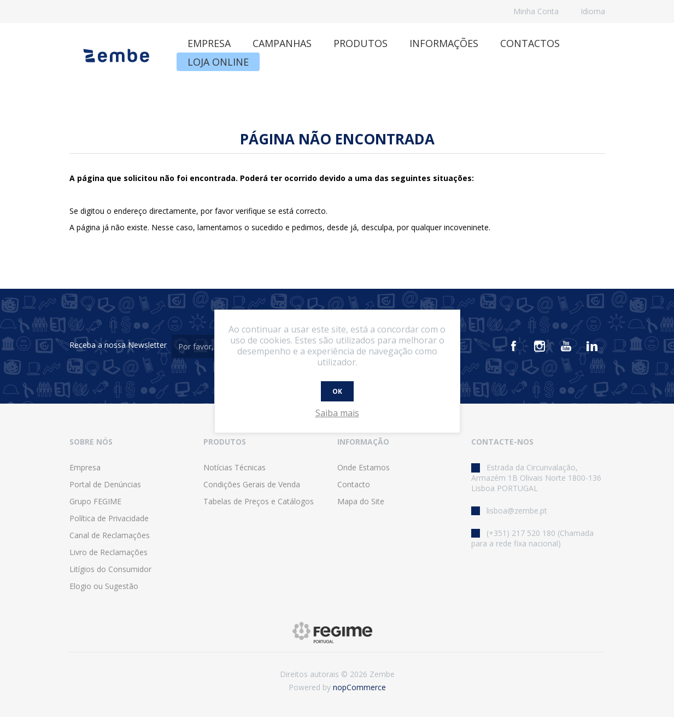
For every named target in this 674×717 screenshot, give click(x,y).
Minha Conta (536, 11)
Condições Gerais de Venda (251, 484)
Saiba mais (337, 413)
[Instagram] (539, 346)
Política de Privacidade (109, 518)
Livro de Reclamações (108, 552)
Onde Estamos (363, 467)
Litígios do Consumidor (110, 569)
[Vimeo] (592, 346)
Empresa (85, 467)
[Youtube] (566, 346)
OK (337, 391)
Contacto (353, 484)
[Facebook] (513, 346)
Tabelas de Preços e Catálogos (258, 501)
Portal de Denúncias (105, 484)
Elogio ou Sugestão (103, 586)
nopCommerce (359, 687)
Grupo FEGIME (95, 501)
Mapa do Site (360, 501)
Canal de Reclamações (109, 535)
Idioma (593, 11)
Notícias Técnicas (234, 467)
